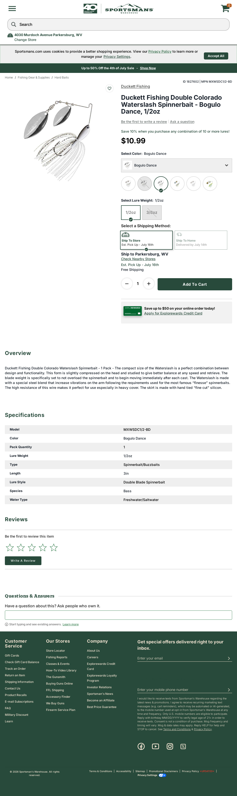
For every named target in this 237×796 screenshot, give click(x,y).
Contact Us (12, 687)
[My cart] (193, 8)
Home (9, 77)
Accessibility (123, 770)
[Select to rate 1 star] (10, 547)
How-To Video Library (61, 670)
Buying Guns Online (59, 683)
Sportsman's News (100, 693)
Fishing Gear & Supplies (34, 77)
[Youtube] (155, 746)
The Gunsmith (55, 676)
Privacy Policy (155, 51)
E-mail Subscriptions (19, 701)
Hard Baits (62, 77)
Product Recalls (16, 694)
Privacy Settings (112, 56)
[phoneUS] (184, 689)
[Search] (13, 24)
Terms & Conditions (100, 770)
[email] (184, 657)
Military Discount (16, 714)
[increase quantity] (148, 282)
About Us (93, 650)
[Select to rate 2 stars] (21, 547)
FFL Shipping (55, 689)
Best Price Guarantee (101, 706)
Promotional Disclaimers (163, 770)
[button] (12, 8)
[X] (183, 746)
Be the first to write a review (144, 121)
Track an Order (15, 668)
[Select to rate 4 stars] (43, 547)
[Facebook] (141, 746)
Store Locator (55, 650)
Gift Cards (12, 655)
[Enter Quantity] (138, 282)
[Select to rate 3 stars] (32, 547)
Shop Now (148, 67)
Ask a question (182, 121)
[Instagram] (170, 746)
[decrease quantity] (127, 282)
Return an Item (15, 674)
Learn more (71, 624)
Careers (92, 656)
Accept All (216, 54)
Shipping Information (19, 681)
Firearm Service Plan (60, 709)
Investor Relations (99, 686)
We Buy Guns (55, 703)
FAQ (8, 707)
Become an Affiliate (100, 700)
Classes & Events (57, 663)
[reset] (225, 24)
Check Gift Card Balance (22, 661)
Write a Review (23, 560)
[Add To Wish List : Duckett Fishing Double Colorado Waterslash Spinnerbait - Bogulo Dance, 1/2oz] (109, 88)
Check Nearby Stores (138, 258)
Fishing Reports (56, 656)
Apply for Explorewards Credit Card (173, 312)
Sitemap (140, 770)
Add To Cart (195, 283)
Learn (9, 720)
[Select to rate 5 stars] (54, 547)
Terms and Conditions (177, 728)
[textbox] (118, 614)
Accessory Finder (58, 696)
